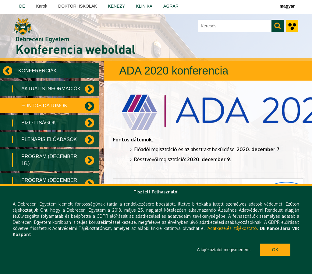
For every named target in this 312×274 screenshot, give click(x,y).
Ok (275, 249)
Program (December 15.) (49, 160)
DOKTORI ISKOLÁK (77, 6)
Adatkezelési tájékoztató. (232, 228)
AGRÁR (171, 6)
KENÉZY (116, 6)
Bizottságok (38, 122)
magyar (287, 6)
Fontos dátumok (44, 105)
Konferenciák (37, 70)
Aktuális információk (51, 88)
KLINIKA (144, 6)
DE (22, 6)
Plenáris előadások (49, 139)
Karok (41, 6)
